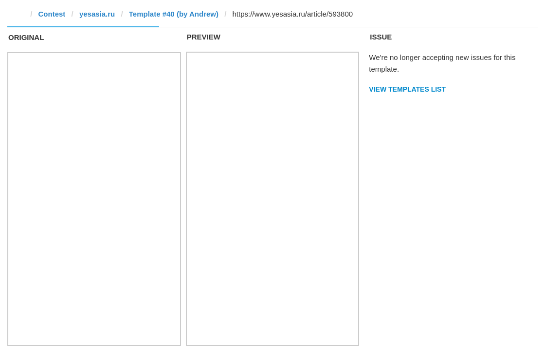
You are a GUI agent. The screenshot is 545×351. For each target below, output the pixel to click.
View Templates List (407, 89)
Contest (52, 14)
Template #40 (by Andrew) (173, 14)
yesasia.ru (97, 14)
